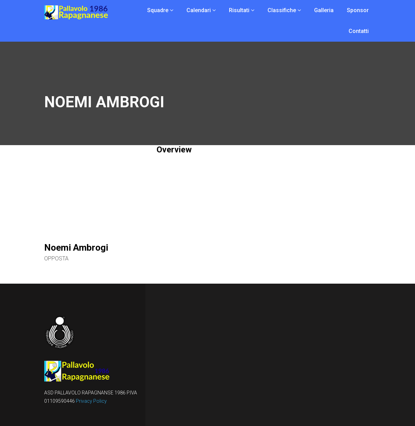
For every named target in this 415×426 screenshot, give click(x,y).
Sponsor (358, 10)
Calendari (198, 10)
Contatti (359, 31)
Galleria (324, 10)
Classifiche (282, 10)
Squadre (157, 10)
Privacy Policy (91, 401)
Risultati (239, 10)
